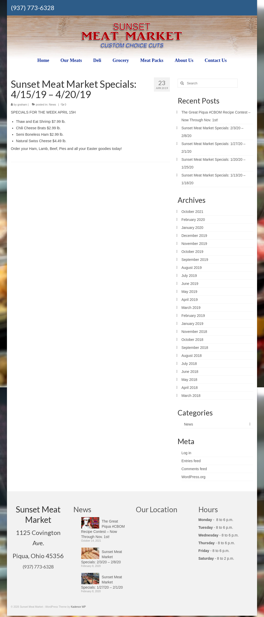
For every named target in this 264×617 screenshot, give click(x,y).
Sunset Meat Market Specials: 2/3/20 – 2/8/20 (101, 557)
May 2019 (189, 292)
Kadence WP (78, 606)
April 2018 (190, 388)
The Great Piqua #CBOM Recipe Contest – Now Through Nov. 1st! (103, 529)
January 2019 (192, 324)
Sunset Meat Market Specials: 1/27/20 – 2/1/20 (102, 582)
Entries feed (191, 461)
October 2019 (192, 252)
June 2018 (190, 372)
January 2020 (192, 228)
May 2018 (189, 380)
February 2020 (193, 220)
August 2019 (192, 268)
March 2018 (191, 396)
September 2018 (195, 348)
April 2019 (190, 300)
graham (22, 104)
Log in (186, 453)
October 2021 (192, 212)
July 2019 (189, 276)
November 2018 (194, 332)
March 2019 (191, 308)
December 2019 (194, 236)
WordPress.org (193, 477)
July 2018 (189, 364)
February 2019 (193, 316)
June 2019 (190, 284)
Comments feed (194, 469)
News (52, 104)
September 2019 (195, 260)
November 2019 (194, 244)
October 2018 (192, 340)
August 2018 (192, 356)
